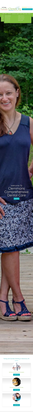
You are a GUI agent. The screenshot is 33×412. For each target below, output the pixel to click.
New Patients (4, 15)
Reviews (29, 13)
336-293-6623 (4, 8)
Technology (14, 13)
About (6, 13)
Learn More (16, 198)
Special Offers (25, 13)
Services (9, 13)
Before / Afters (19, 13)
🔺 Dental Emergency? (4, 9)
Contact (29, 15)
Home (3, 13)
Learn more (16, 374)
